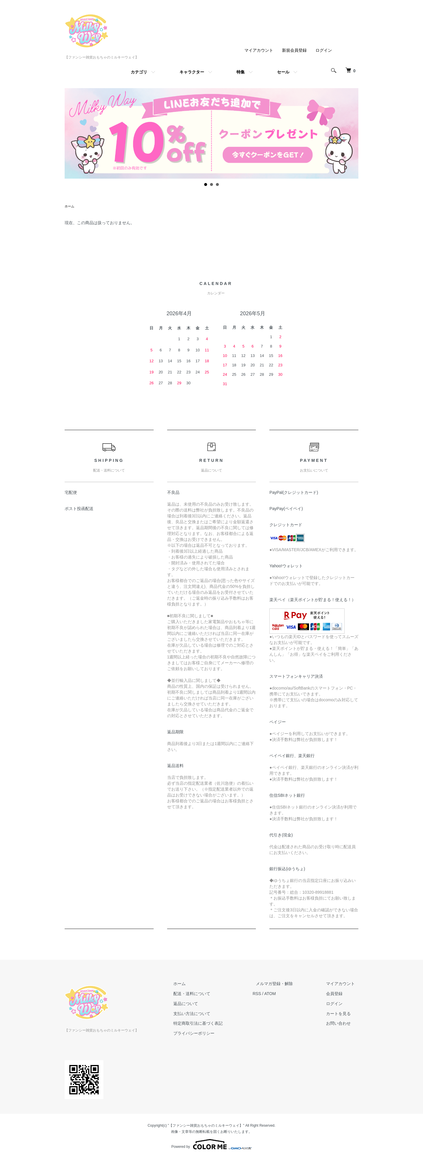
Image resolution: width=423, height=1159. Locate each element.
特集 (240, 72)
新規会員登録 (294, 50)
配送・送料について (208, 994)
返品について (202, 1004)
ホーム (70, 206)
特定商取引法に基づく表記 (215, 1024)
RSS (270, 994)
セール (283, 72)
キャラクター (191, 72)
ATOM (283, 994)
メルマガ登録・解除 (284, 984)
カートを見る (342, 1014)
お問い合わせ (342, 1024)
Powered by (211, 1145)
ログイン (323, 50)
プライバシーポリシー (210, 1033)
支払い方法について (208, 1014)
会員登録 (338, 994)
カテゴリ (139, 72)
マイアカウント (258, 50)
